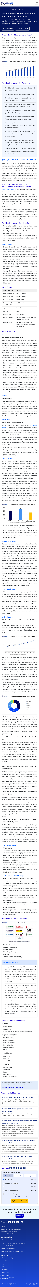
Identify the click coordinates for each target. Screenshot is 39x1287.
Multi (18, 1176)
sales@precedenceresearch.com (12, 1087)
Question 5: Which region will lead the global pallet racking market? (18, 1158)
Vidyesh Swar (6, 23)
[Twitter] (14, 1168)
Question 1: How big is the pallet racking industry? (18, 1097)
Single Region (11, 1183)
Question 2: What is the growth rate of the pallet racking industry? (17, 1110)
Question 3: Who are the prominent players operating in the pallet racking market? (19, 1122)
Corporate (30, 1176)
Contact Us (19, 1215)
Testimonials (5, 1269)
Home (3, 9)
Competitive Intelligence (11, 1190)
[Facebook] (17, 1168)
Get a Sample (8, 28)
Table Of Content (22, 28)
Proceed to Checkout (19, 1201)
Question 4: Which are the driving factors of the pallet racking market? (19, 1142)
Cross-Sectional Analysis (12, 1194)
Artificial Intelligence (8, 189)
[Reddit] (24, 1168)
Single (7, 1176)
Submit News (5, 1275)
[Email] (21, 1168)
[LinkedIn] (10, 1168)
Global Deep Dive (9, 1180)
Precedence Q (8, 1278)
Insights (4, 1264)
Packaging (8, 9)
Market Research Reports (8, 1258)
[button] (36, 3)
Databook (7, 1187)
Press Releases (6, 1261)
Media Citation (5, 1272)
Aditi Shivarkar (24, 23)
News (3, 1266)
